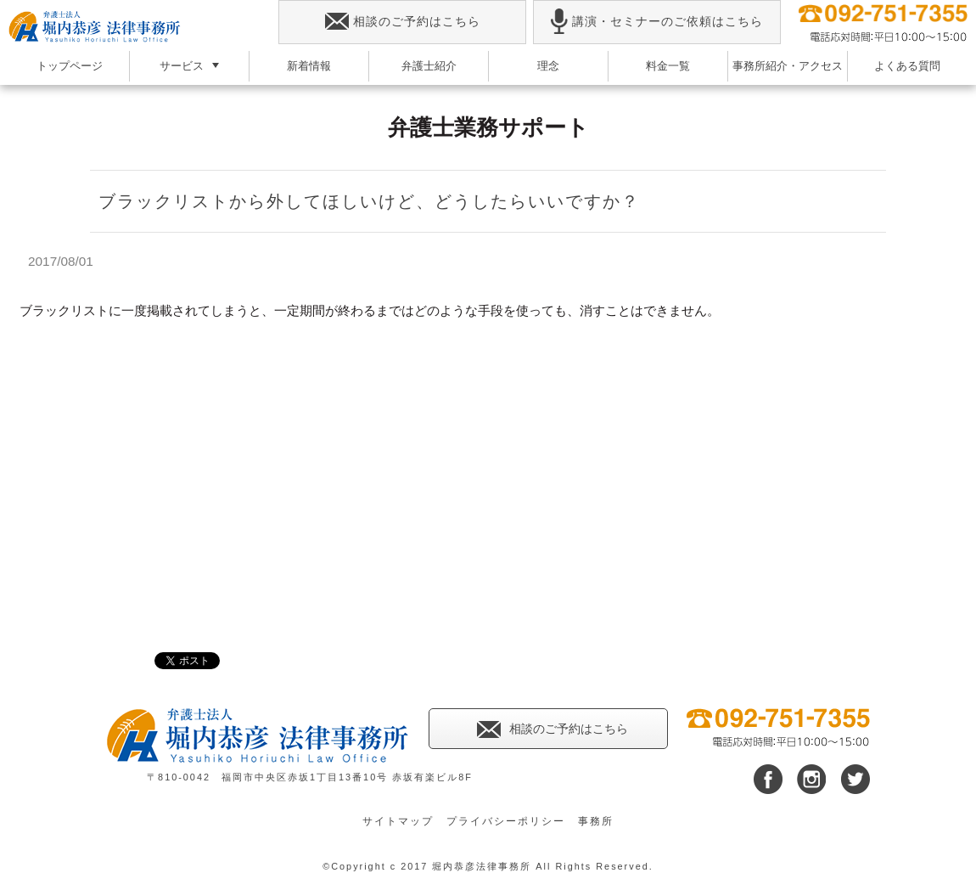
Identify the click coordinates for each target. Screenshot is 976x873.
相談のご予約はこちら (402, 21)
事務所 (596, 821)
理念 (548, 65)
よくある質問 (907, 65)
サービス (182, 65)
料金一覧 (668, 65)
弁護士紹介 (429, 65)
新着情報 (309, 65)
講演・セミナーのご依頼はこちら (656, 21)
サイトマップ (398, 821)
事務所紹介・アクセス (787, 65)
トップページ (69, 65)
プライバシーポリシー (505, 821)
